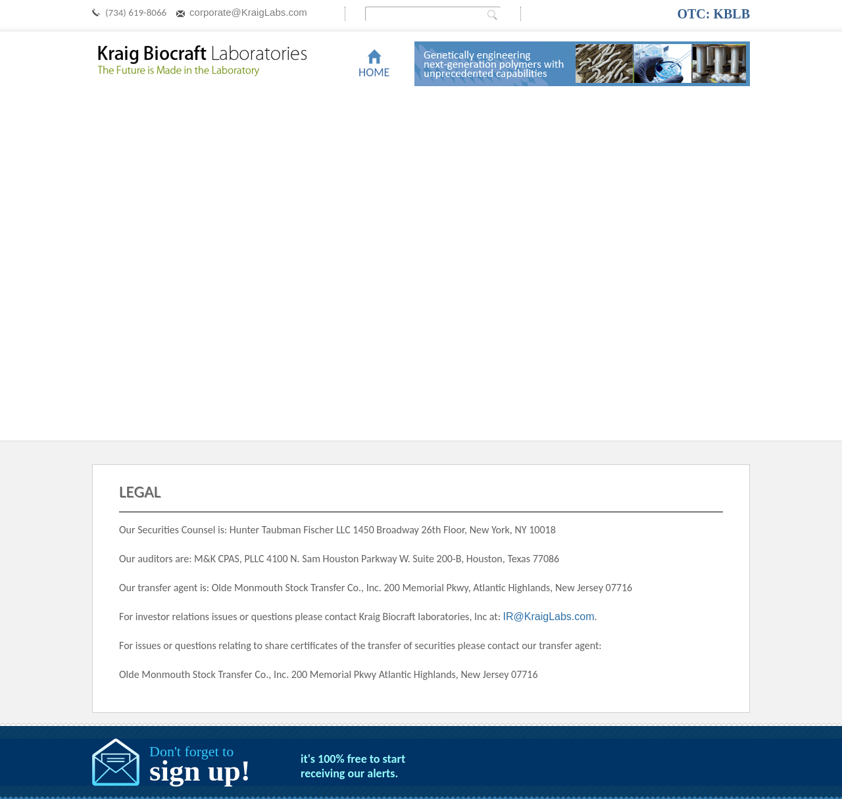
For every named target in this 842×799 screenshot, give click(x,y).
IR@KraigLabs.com (549, 616)
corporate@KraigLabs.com (248, 12)
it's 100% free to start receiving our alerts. (353, 766)
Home (374, 72)
